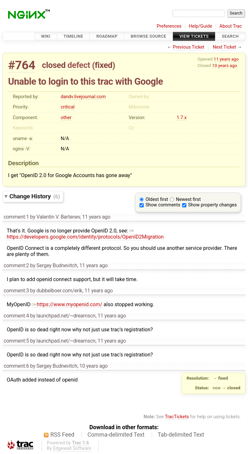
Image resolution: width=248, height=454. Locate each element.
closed (54, 65)
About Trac (231, 26)
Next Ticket (224, 47)
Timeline (73, 36)
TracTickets (177, 417)
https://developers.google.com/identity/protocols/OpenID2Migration (85, 234)
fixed (103, 65)
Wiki (45, 36)
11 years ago (226, 58)
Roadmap (107, 36)
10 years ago (224, 65)
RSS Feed (62, 434)
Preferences (169, 26)
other (66, 117)
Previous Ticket (188, 47)
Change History (34, 196)
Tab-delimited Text (181, 434)
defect (78, 65)
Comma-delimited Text (116, 434)
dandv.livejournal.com (83, 96)
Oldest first (157, 199)
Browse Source (148, 36)
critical (68, 107)
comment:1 (16, 217)
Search (230, 36)
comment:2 (16, 265)
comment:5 (16, 341)
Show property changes (212, 205)
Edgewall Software (72, 448)
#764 (21, 65)
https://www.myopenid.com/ (67, 304)
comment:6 (16, 366)
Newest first (188, 199)
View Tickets (194, 36)
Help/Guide (200, 26)
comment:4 (16, 316)
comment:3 (16, 291)
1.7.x (182, 117)
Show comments (163, 205)
